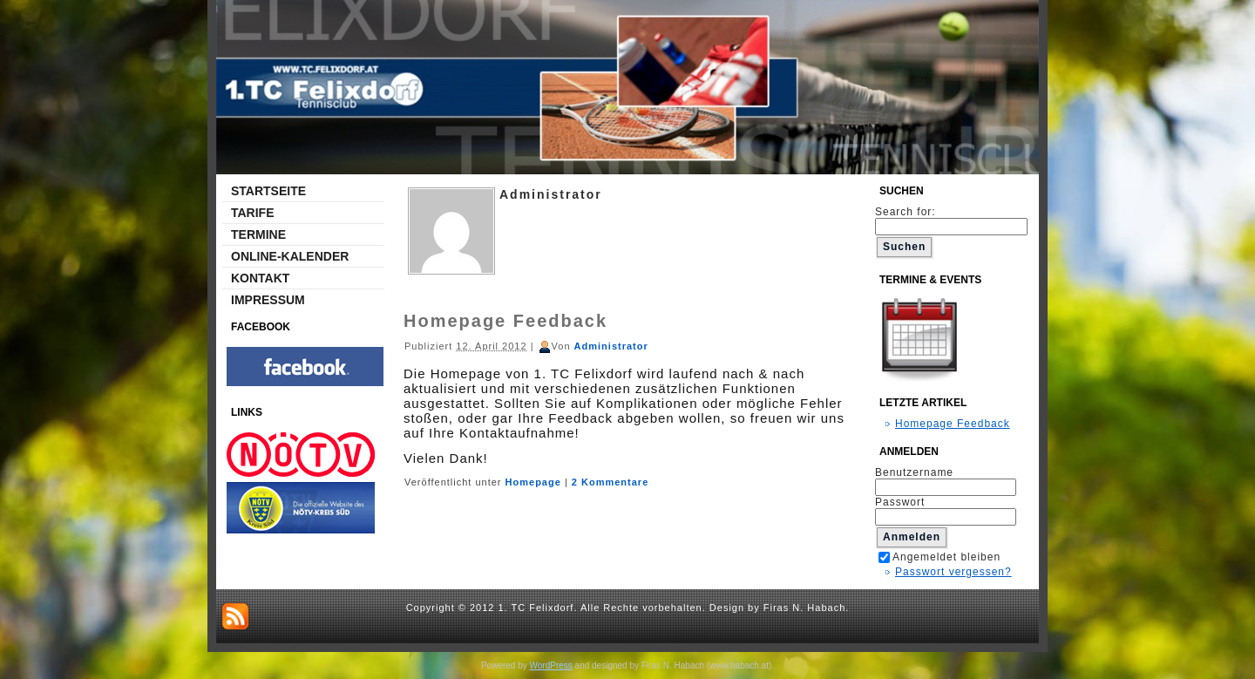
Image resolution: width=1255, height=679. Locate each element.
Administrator (611, 346)
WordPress (551, 665)
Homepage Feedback (505, 320)
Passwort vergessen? (953, 572)
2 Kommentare (610, 482)
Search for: (951, 219)
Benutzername (914, 472)
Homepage (533, 482)
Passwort (900, 502)
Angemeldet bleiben (939, 557)
